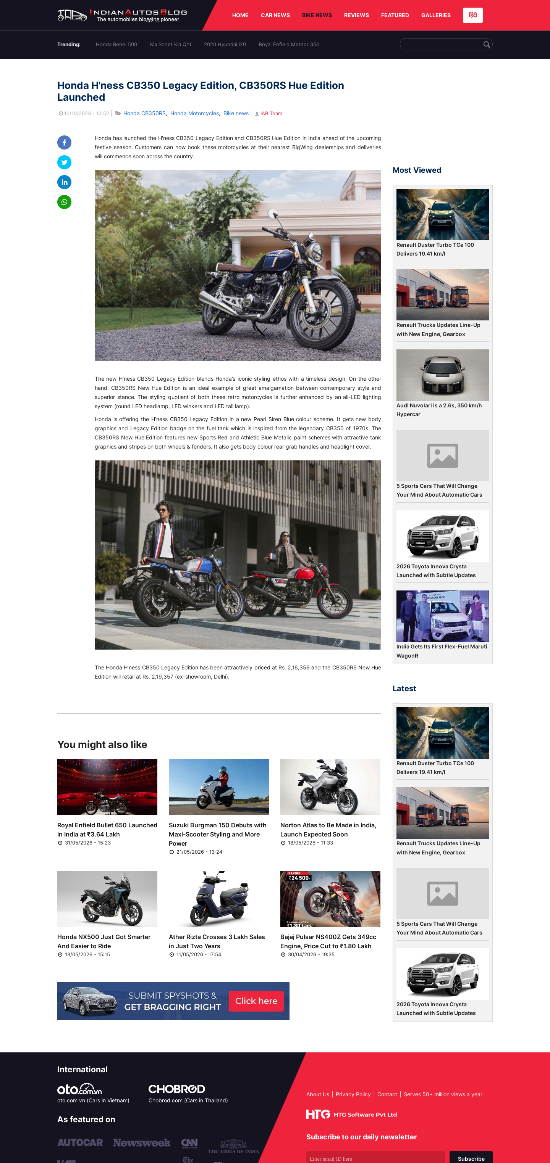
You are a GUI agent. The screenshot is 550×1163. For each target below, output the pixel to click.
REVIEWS (356, 15)
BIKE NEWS (317, 15)
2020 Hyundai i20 (225, 44)
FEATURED (395, 15)
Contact (387, 1094)
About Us (317, 1094)
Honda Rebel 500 (116, 44)
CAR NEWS (275, 15)
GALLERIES (436, 15)
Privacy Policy (353, 1094)
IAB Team (268, 113)
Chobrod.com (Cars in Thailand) (188, 1100)
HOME (240, 15)
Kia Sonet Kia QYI (170, 44)
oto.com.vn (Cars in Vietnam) (93, 1100)
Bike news (236, 113)
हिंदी (473, 15)
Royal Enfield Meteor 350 (289, 44)
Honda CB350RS (144, 113)
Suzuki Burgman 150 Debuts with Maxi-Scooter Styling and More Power (218, 834)
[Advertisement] (443, 115)
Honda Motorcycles (194, 113)
